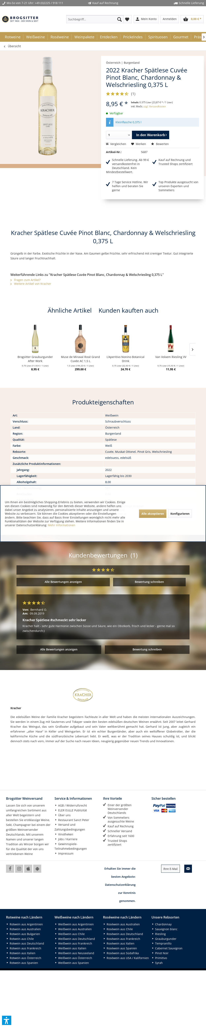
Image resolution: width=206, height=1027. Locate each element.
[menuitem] (95, 19)
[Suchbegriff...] (95, 19)
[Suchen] (119, 19)
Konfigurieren (180, 513)
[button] (6, 1020)
